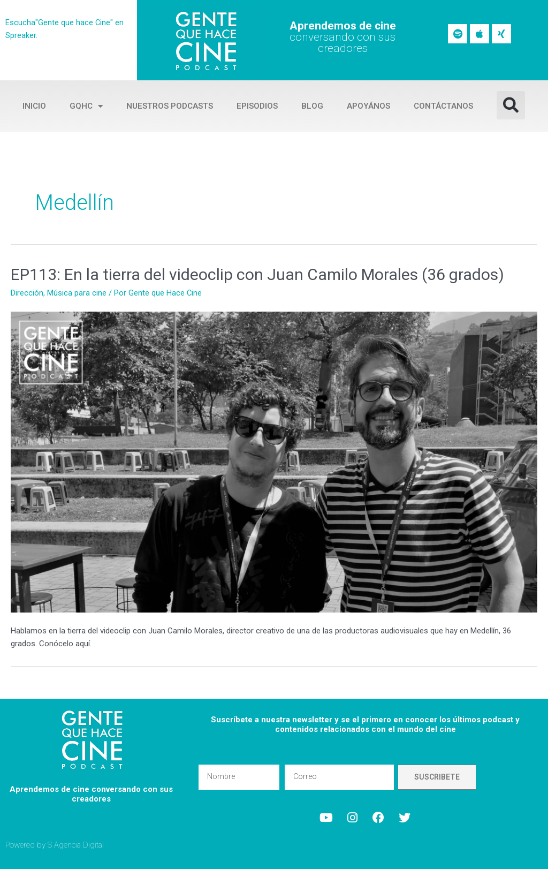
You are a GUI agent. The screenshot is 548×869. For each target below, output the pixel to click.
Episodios (257, 106)
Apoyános (368, 106)
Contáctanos (443, 106)
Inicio (34, 106)
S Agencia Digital (76, 845)
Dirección (27, 293)
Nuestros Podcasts (169, 106)
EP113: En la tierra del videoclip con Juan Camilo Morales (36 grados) (257, 274)
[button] (511, 105)
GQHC (86, 106)
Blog (312, 106)
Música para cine (76, 293)
